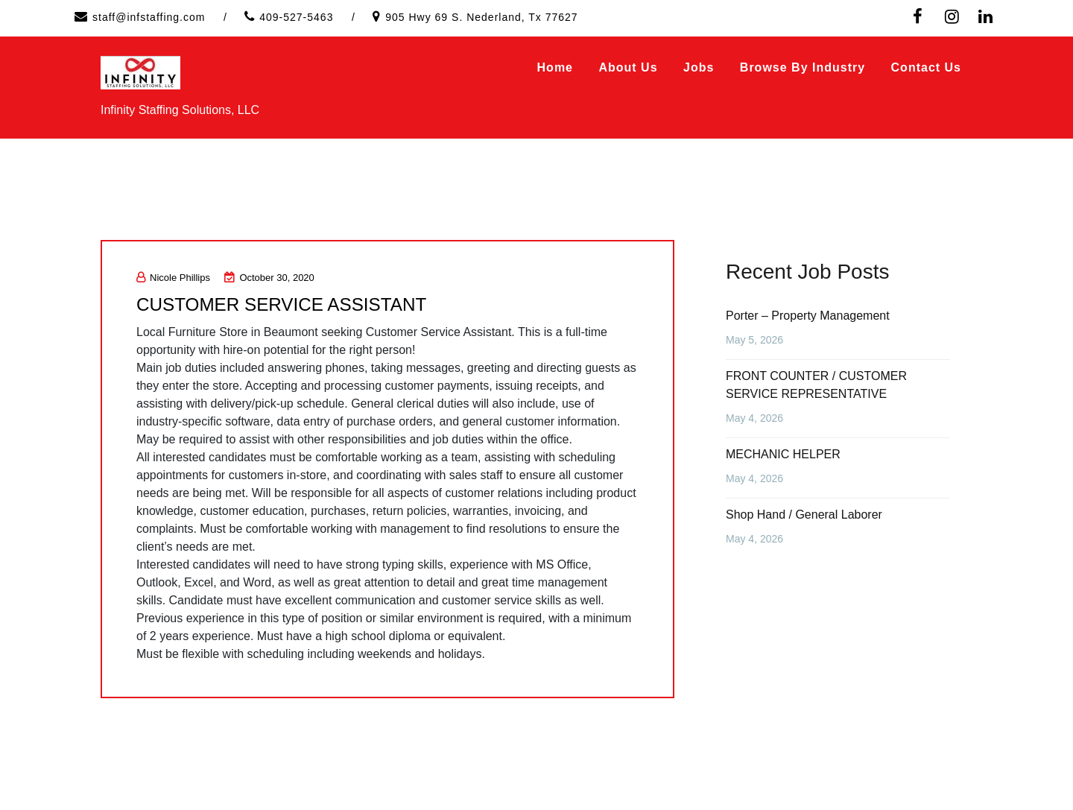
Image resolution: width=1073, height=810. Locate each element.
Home (555, 67)
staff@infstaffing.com (148, 17)
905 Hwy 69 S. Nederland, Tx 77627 (481, 17)
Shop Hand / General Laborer (804, 514)
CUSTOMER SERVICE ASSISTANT (292, 304)
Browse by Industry (802, 67)
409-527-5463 (296, 17)
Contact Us (926, 67)
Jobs (698, 67)
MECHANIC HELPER (783, 454)
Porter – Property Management (808, 315)
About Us (627, 67)
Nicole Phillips (173, 277)
